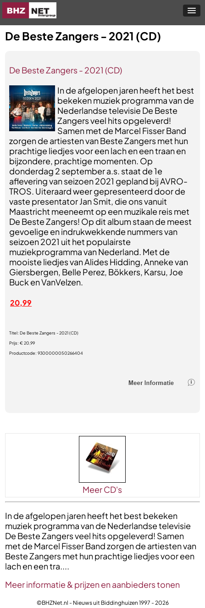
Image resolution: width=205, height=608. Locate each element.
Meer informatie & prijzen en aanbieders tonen (92, 584)
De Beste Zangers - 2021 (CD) (65, 70)
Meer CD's (102, 489)
